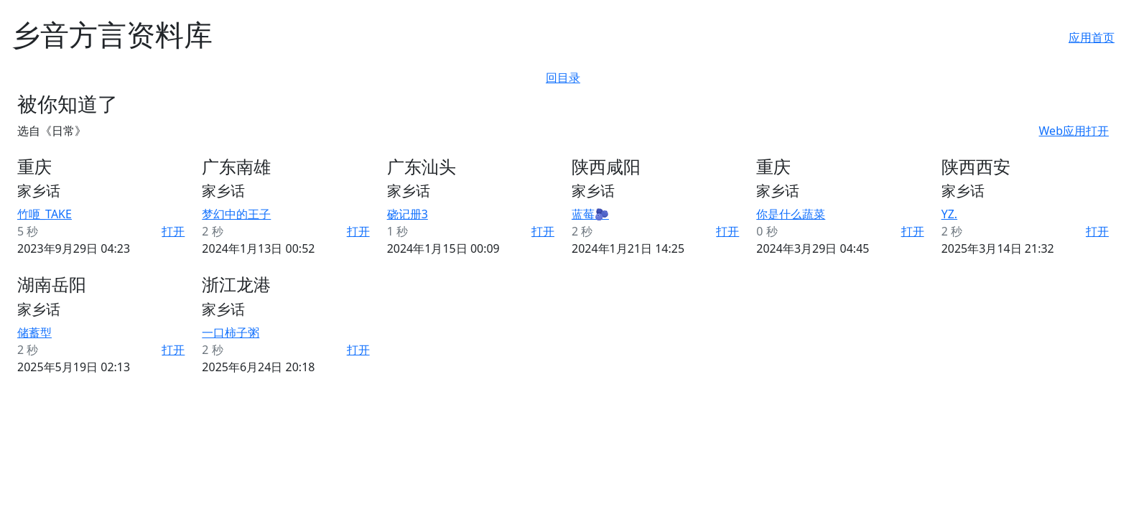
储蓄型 (34, 332)
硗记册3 (407, 214)
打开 (173, 231)
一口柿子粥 (230, 332)
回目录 (563, 77)
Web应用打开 (1074, 131)
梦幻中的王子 (236, 214)
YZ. (949, 214)
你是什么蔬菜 (790, 214)
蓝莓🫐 (590, 214)
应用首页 (1092, 37)
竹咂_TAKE (44, 214)
